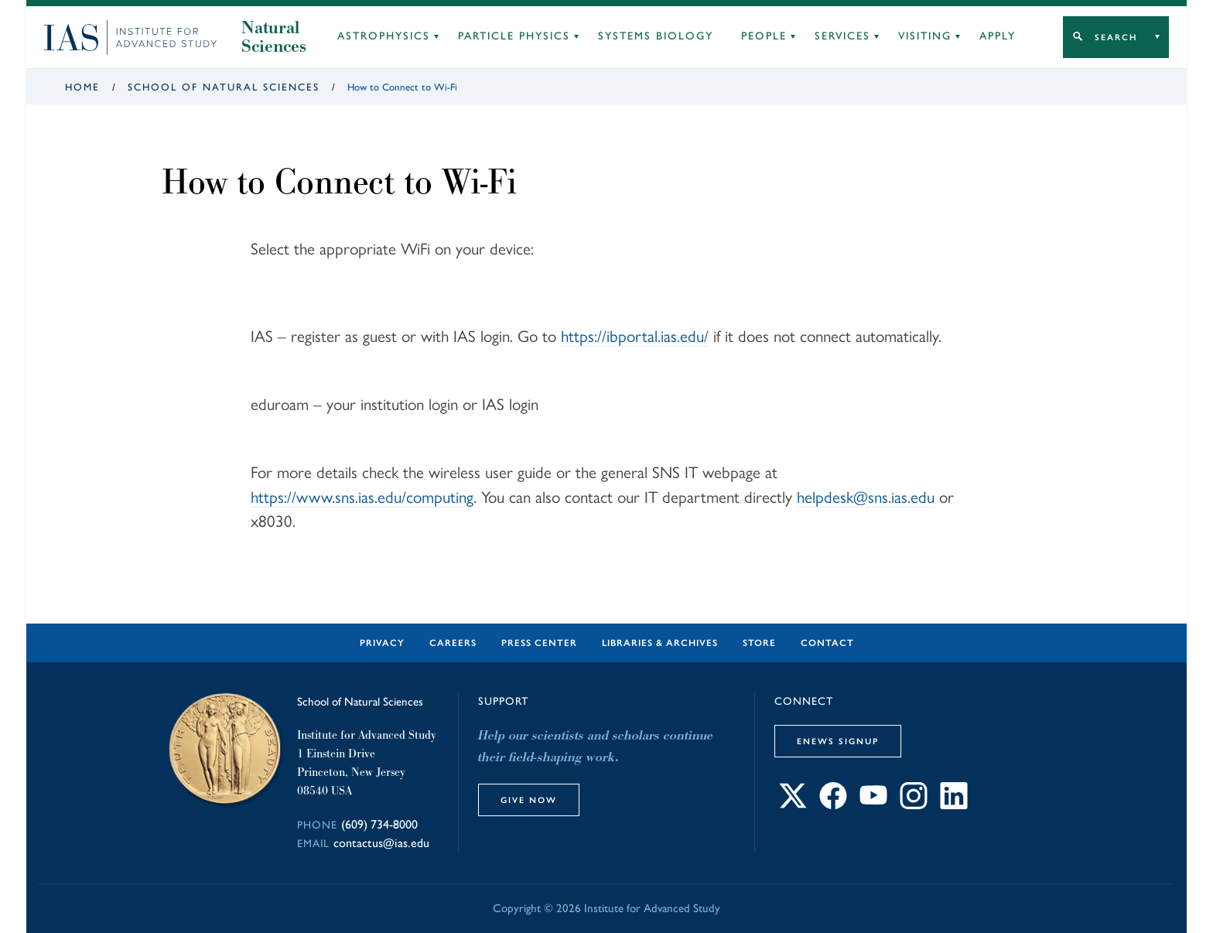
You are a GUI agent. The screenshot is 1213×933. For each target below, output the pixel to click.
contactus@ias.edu (381, 843)
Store (759, 642)
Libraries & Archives (660, 642)
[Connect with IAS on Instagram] (913, 805)
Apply (997, 36)
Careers (453, 642)
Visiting (925, 36)
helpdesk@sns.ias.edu (866, 497)
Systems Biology (655, 36)
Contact (827, 642)
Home (82, 87)
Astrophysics (383, 36)
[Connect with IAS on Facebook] (833, 805)
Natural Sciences (273, 37)
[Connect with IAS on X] (793, 805)
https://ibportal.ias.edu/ (635, 336)
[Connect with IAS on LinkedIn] (953, 805)
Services (842, 36)
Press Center (539, 642)
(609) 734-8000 (379, 824)
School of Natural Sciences (223, 87)
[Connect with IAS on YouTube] (873, 805)
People (764, 36)
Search (1116, 37)
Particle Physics (514, 36)
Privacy (382, 642)
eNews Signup (838, 741)
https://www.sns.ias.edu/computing (362, 497)
